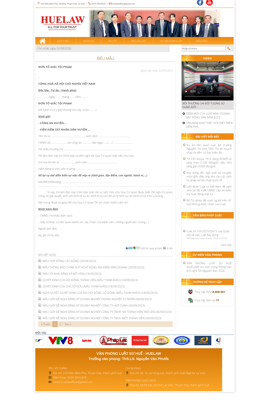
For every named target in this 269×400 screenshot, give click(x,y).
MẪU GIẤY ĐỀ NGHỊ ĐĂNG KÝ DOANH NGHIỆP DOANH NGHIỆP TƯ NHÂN (97, 299)
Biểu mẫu (105, 58)
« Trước (45, 324)
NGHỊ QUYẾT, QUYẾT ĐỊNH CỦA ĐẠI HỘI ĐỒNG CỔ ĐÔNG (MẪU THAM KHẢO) (100, 293)
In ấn (168, 248)
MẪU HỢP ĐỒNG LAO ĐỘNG (69, 261)
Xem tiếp (226, 245)
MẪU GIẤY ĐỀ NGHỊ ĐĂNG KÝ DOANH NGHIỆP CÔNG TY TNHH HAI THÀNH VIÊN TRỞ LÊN (107, 312)
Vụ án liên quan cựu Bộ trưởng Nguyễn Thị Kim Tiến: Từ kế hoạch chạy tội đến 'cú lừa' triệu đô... (209, 148)
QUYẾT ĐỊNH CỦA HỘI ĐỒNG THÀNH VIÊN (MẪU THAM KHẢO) (90, 280)
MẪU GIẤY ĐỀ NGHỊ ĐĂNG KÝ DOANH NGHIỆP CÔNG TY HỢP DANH (94, 305)
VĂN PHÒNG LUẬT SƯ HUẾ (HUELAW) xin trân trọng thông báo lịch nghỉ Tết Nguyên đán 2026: (209, 266)
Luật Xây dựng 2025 (208, 236)
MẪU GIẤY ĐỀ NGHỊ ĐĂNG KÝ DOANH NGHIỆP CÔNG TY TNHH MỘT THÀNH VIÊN (102, 318)
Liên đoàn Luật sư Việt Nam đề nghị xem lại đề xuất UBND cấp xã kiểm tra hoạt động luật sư (209, 190)
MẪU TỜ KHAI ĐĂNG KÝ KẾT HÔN (72, 273)
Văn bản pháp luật (207, 215)
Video (207, 58)
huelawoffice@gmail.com (123, 4)
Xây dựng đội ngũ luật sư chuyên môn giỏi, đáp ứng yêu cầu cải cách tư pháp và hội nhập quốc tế (209, 176)
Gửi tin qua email (149, 248)
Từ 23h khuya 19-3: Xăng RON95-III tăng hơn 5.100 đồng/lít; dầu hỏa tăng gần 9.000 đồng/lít (209, 162)
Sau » (68, 324)
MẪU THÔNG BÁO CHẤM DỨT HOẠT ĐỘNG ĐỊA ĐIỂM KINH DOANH (93, 267)
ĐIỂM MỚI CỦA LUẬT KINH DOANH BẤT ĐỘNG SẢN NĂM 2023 (208, 115)
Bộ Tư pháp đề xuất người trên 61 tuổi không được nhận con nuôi (209, 202)
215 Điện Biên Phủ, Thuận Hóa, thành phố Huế (92, 373)
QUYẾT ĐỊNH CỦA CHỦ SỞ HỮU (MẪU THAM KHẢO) (83, 286)
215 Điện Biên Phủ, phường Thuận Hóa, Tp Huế (61, 4)
